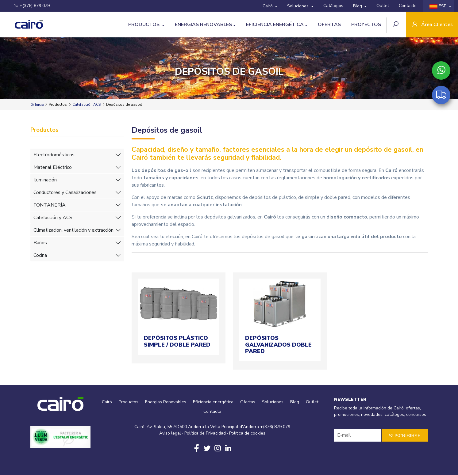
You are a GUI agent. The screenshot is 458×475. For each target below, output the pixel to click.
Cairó (268, 6)
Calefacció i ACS (86, 104)
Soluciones (298, 6)
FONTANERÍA (49, 205)
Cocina (40, 255)
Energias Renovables (203, 24)
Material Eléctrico (52, 167)
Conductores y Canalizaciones (65, 192)
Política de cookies (247, 433)
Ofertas (329, 24)
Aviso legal (170, 433)
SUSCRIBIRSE (405, 435)
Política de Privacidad (205, 433)
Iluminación (45, 180)
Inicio (37, 104)
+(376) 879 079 (28, 6)
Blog (358, 6)
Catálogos (333, 6)
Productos (144, 24)
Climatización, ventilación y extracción (73, 230)
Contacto (408, 6)
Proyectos (366, 24)
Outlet (382, 6)
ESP (438, 6)
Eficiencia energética (275, 24)
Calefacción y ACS (52, 217)
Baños (40, 242)
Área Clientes (432, 25)
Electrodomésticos (54, 154)
